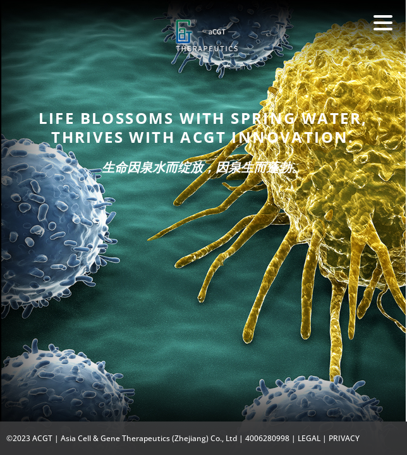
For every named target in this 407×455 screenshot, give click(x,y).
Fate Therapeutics (206, 43)
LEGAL (309, 438)
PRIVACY (344, 438)
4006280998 (267, 438)
